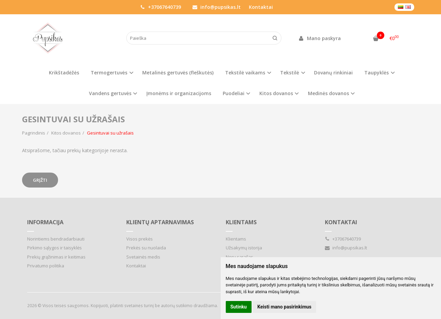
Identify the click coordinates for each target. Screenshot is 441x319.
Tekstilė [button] (289, 72)
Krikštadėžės (64, 72)
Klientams (241, 222)
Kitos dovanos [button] (276, 93)
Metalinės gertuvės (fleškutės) (178, 72)
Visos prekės (139, 239)
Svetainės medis (143, 257)
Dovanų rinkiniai (333, 72)
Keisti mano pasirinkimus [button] (284, 306)
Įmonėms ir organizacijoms (178, 93)
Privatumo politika (45, 266)
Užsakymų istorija (244, 248)
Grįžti (40, 180)
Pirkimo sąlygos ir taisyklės (54, 248)
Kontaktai (261, 7)
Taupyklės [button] (376, 72)
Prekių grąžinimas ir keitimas (56, 257)
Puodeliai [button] (233, 93)
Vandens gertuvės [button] (110, 93)
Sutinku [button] (239, 306)
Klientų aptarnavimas (160, 222)
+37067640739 (160, 7)
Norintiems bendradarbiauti (56, 239)
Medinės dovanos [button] (328, 93)
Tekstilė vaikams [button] (245, 72)
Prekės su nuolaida (146, 248)
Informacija (45, 222)
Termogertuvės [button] (109, 72)
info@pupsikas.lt (216, 7)
